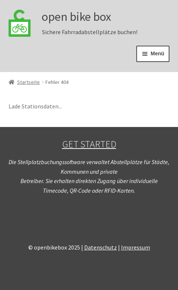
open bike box (76, 16)
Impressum (135, 247)
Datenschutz (100, 247)
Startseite (28, 82)
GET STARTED (89, 144)
